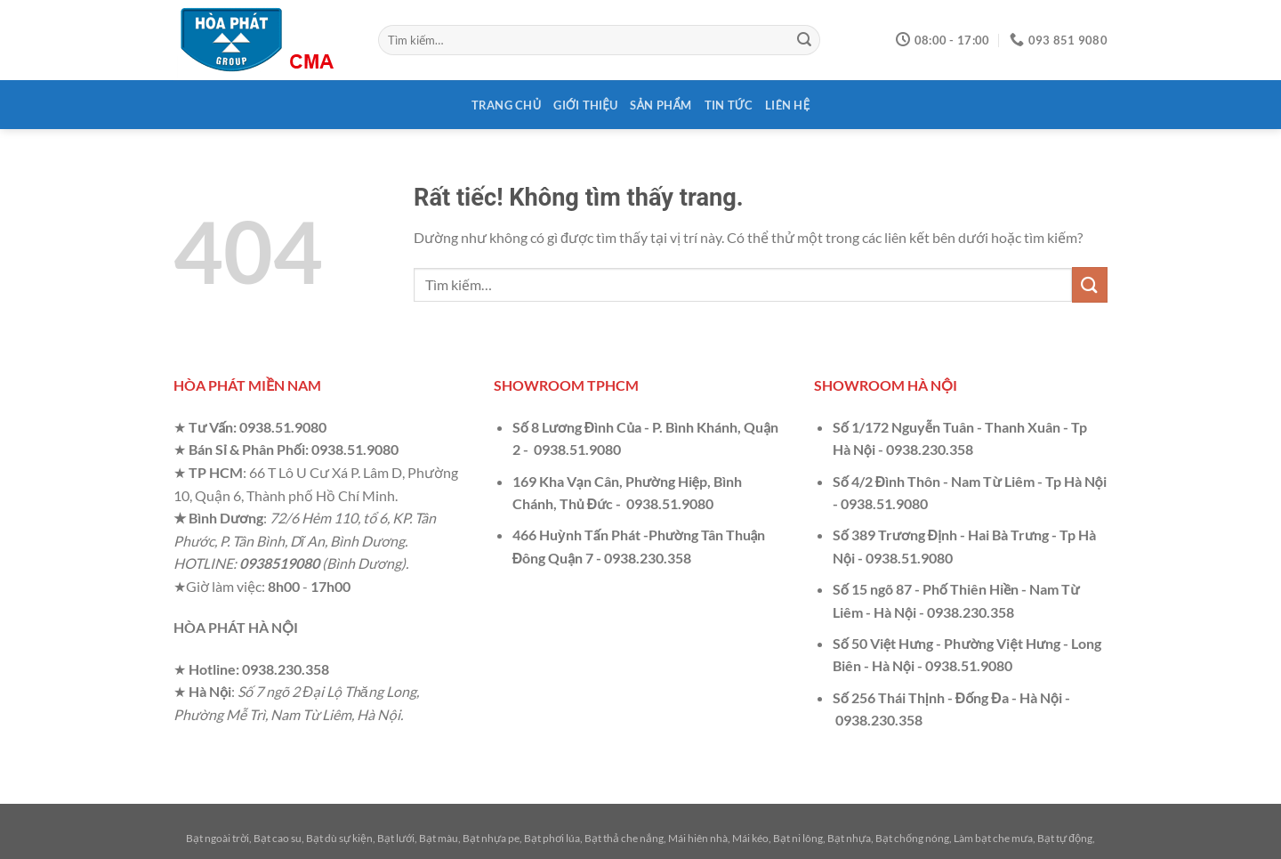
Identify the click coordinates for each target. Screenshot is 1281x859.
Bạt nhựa (849, 838)
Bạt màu (438, 838)
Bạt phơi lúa (552, 838)
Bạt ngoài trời (217, 838)
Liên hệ (787, 105)
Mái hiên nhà (698, 838)
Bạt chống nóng (912, 838)
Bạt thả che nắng (624, 838)
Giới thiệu (585, 105)
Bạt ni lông (798, 838)
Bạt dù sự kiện (339, 838)
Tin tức (729, 105)
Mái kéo (750, 838)
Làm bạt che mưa (993, 838)
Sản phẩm (660, 105)
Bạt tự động (1064, 838)
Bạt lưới (396, 838)
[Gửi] (804, 40)
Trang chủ (506, 105)
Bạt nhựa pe (491, 838)
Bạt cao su (278, 838)
